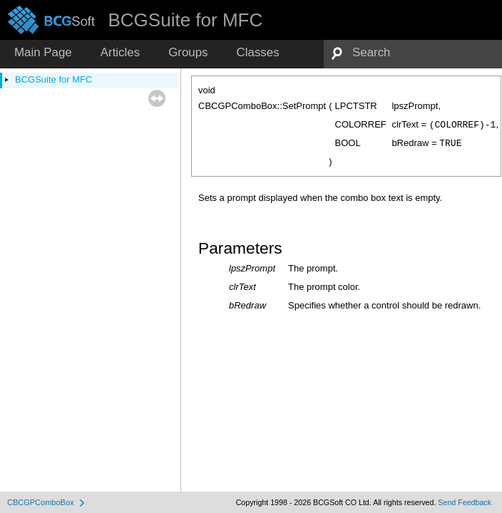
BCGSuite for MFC (53, 79)
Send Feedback (464, 502)
